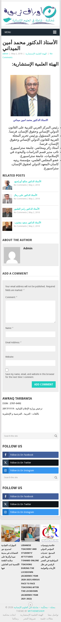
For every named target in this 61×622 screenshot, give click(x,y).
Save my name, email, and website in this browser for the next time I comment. (29, 375)
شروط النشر (29, 618)
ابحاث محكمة (9, 615)
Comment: (11, 297)
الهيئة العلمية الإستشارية (36, 53)
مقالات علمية (46, 618)
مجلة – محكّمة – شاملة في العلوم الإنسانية (34, 607)
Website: (9, 356)
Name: (9, 328)
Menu (8, 32)
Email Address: (13, 342)
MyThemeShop (36, 611)
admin (5, 53)
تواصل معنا (53, 615)
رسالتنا (15, 618)
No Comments (20, 185)
